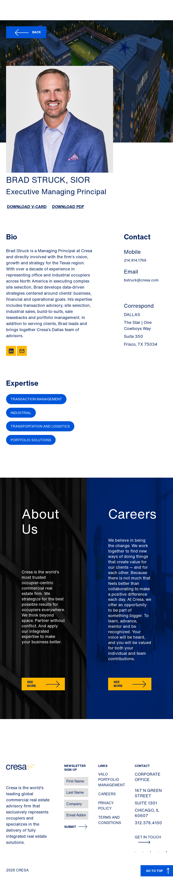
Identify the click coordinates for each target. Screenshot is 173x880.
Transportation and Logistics (40, 426)
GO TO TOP (154, 870)
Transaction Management (36, 399)
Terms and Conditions (109, 820)
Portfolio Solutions (31, 439)
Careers (107, 794)
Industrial (21, 412)
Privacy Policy (106, 805)
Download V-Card (27, 206)
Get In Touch (148, 839)
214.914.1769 (135, 260)
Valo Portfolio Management (111, 779)
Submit (70, 827)
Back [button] (36, 32)
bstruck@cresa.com (141, 280)
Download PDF (68, 206)
